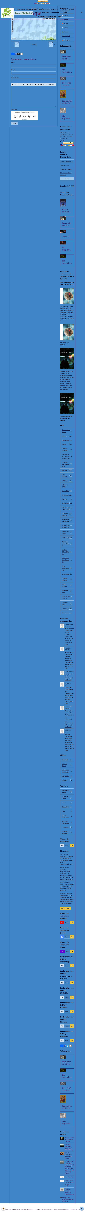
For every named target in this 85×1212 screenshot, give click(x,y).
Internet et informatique (67, 822)
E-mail (13, 70)
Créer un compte (64, 173)
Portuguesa (66, 40)
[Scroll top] (82, 1209)
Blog (36, 9)
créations (67, 780)
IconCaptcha (24, 119)
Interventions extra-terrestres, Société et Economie (66, 57)
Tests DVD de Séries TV (67, 597)
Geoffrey (68, 648)
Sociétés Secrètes (67, 585)
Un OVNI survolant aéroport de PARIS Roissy (69, 1147)
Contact (70, 9)
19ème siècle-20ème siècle (67, 526)
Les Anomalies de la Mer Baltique (66, 71)
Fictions (67, 444)
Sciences (67, 436)
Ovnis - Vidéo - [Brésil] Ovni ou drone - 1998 (69, 1183)
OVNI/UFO (67, 481)
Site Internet (14, 77)
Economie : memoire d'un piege (67, 464)
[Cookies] (3, 1208)
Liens (64, 9)
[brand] (10, 13)
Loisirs (67, 803)
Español (65, 23)
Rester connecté (66, 169)
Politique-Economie (67, 449)
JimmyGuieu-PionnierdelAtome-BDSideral (68, 1199)
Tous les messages (65, 908)
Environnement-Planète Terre (68, 508)
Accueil (29, 9)
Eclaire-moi (68, 706)
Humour (67, 499)
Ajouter (14, 123)
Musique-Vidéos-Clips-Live (67, 552)
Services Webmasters (67, 816)
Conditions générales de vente (43, 1209)
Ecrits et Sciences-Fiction (65, 210)
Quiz (65, 13)
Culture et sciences (67, 797)
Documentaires (67, 574)
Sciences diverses (67, 765)
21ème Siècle (67, 538)
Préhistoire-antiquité (67, 514)
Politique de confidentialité (61, 1209)
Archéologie (67, 495)
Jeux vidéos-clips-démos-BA (67, 560)
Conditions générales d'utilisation (23, 1209)
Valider (67, 179)
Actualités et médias (67, 791)
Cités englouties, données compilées (66, 117)
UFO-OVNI (67, 760)
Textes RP (66, 236)
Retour (34, 44)
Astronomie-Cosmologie (67, 771)
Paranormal (67, 440)
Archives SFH (67, 503)
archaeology (67, 609)
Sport (67, 811)
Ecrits (41, 9)
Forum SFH (55, 13)
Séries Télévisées (67, 475)
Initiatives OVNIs (67, 486)
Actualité (67, 470)
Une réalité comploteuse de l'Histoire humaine (66, 84)
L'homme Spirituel (67, 579)
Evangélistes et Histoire (67, 102)
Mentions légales (8, 1209)
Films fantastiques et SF (67, 568)
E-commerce (67, 827)
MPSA (60, 16)
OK (72, 846)
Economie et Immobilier (67, 832)
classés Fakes (67, 491)
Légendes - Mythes (67, 603)
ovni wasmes (69, 1177)
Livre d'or (45, 13)
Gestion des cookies (76, 1209)
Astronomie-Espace (67, 532)
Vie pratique (67, 807)
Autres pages (53, 9)
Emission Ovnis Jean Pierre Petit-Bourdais (68, 1155)
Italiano (65, 28)
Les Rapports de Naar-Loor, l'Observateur (67, 248)
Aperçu (51, 84)
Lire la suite (68, 680)
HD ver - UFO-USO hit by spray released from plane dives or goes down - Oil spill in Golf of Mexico (69, 1168)
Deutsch (65, 32)
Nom (12, 62)
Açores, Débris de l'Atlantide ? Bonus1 (69, 1139)
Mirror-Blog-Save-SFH (47, 16)
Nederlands (66, 36)
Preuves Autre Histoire (67, 431)
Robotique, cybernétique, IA (67, 544)
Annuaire (35, 13)
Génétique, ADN (67, 591)
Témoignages (67, 613)
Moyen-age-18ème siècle (67, 520)
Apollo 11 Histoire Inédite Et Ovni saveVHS (69, 1191)
